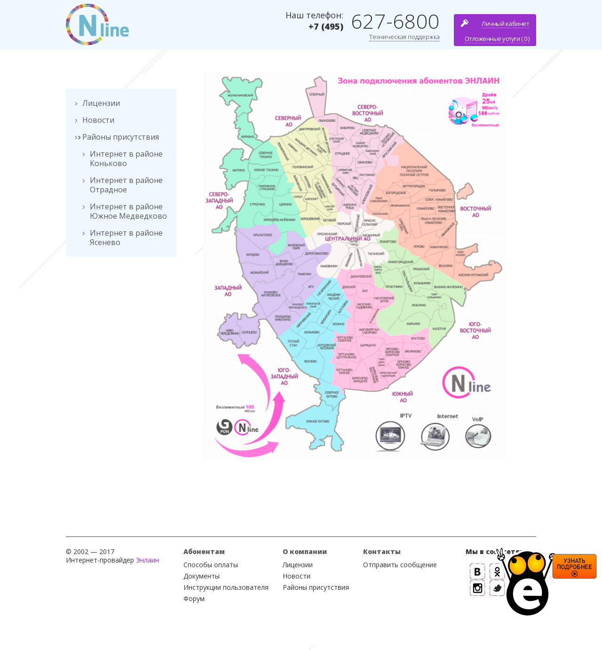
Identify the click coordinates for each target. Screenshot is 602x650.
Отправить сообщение (400, 564)
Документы (201, 575)
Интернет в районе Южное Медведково (128, 211)
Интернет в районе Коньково (126, 158)
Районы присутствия (120, 137)
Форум (194, 598)
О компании (305, 551)
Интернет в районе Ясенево (126, 237)
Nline (97, 24)
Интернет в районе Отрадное (126, 184)
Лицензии (101, 103)
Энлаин (147, 559)
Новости (98, 120)
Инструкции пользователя (226, 587)
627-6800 (395, 20)
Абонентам (204, 551)
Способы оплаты (210, 564)
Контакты (382, 551)
